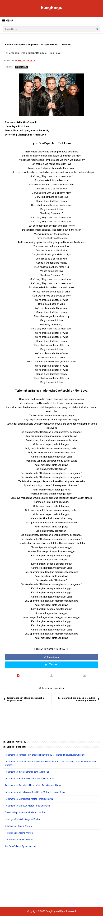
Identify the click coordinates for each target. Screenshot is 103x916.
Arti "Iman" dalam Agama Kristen (21, 846)
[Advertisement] (51, 874)
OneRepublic (19, 45)
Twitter (51, 664)
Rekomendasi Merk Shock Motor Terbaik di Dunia (30, 799)
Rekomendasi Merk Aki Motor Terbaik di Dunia (28, 806)
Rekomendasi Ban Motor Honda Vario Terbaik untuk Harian (34, 785)
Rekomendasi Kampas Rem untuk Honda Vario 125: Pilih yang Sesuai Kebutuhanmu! (47, 755)
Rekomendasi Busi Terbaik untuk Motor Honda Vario (31, 778)
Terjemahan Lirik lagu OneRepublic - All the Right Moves (77, 699)
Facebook (51, 657)
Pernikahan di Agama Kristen (19, 833)
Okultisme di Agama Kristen (19, 826)
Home (8, 45)
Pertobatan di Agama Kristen (19, 839)
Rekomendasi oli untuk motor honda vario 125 (28, 772)
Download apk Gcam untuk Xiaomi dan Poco (27, 812)
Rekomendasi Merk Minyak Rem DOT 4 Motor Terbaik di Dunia (36, 792)
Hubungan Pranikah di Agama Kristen (24, 819)
